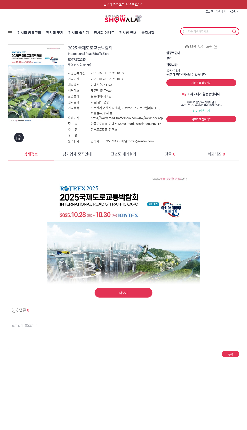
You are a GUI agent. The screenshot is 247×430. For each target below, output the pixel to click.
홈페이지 (19, 137)
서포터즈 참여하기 (201, 119)
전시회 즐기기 (78, 32)
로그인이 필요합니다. (25, 325)
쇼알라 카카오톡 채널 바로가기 (124, 4)
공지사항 (148, 32)
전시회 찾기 (54, 32)
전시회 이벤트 (104, 32)
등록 (230, 354)
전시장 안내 (128, 32)
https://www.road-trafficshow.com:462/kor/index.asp (127, 117)
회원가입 (221, 11)
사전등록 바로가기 (201, 83)
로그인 (209, 11)
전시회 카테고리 (29, 32)
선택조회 (234, 32)
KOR (233, 11)
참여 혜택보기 (201, 110)
